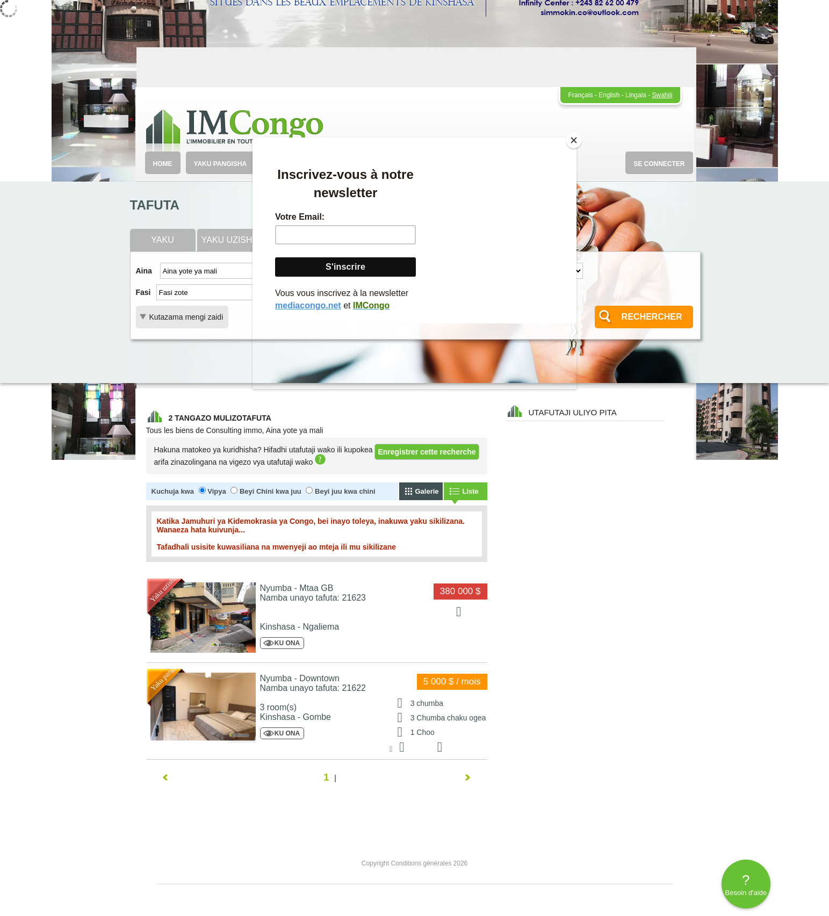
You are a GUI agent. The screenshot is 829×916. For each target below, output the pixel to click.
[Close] (574, 140)
